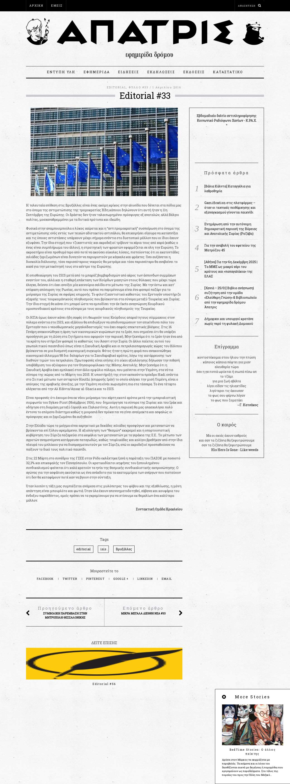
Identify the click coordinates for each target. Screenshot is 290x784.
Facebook (46, 578)
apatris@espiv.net (40, 739)
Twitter (70, 578)
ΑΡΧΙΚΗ (36, 5)
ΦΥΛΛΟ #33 (139, 87)
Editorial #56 (104, 684)
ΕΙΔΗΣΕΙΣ (128, 72)
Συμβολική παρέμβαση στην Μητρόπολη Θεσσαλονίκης (65, 612)
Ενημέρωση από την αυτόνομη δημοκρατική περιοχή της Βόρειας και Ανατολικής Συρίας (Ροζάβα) (230, 229)
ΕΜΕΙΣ (57, 5)
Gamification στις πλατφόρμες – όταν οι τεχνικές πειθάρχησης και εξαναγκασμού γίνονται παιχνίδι (230, 207)
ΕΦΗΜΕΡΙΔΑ (97, 72)
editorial (83, 549)
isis (103, 549)
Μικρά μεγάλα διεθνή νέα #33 (143, 610)
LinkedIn (145, 578)
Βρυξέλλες (124, 549)
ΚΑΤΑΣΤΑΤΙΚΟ (228, 72)
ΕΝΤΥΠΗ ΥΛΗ (61, 72)
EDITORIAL (116, 87)
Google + (121, 578)
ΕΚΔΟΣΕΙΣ (194, 72)
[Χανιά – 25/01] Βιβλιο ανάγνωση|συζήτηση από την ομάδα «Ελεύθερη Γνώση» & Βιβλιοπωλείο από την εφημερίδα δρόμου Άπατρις (230, 297)
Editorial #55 (158, 684)
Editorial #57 (50, 684)
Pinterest (95, 578)
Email (167, 578)
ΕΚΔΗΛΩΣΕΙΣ (161, 72)
